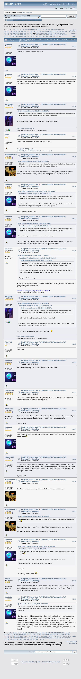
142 (51, 31)
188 (60, 35)
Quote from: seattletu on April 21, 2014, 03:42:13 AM (33, 303)
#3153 (74, 410)
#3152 (74, 392)
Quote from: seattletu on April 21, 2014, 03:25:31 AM (33, 111)
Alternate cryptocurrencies (25, 25)
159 (37, 33)
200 (31, 36)
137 (36, 31)
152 (16, 33)
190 (65, 35)
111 (23, 30)
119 (46, 30)
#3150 (74, 344)
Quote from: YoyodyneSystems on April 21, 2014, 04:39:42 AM (36, 546)
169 (5, 35)
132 (22, 31)
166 (58, 33)
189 (62, 35)
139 (42, 31)
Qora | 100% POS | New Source (27, 149)
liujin (7, 134)
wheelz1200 (9, 409)
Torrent (8, 17)
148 (5, 33)
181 (39, 35)
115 (34, 30)
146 (62, 31)
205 (45, 36)
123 (57, 30)
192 (8, 36)
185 (51, 35)
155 (25, 33)
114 (31, 30)
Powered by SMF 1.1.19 (28, 662)
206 (48, 36)
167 (60, 33)
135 (31, 31)
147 (65, 31)
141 (48, 31)
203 (39, 36)
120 (49, 30)
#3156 (74, 481)
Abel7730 (8, 342)
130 (16, 31)
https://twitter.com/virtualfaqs (25, 128)
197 (22, 36)
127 (8, 31)
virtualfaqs (9, 104)
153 (19, 33)
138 (39, 31)
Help (15, 20)
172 (13, 35)
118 (43, 30)
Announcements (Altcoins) (46, 25)
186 (54, 35)
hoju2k (7, 579)
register (29, 12)
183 (45, 35)
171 (11, 35)
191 (5, 36)
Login (26, 20)
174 (19, 35)
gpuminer (8, 249)
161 (43, 33)
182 (42, 35)
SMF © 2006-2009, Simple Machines (48, 662)
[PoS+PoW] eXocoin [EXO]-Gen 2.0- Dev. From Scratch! (34, 151)
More (38, 20)
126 (5, 31)
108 (14, 30)
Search (20, 20)
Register (32, 20)
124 (60, 30)
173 (16, 35)
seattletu (8, 44)
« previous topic (72, 31)
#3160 (74, 599)
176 (25, 35)
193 (11, 36)
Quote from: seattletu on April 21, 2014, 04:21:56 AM (33, 516)
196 (19, 36)
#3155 (74, 459)
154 (22, 33)
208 (54, 36)
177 (28, 35)
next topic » (73, 33)
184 (48, 35)
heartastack (9, 390)
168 (63, 33)
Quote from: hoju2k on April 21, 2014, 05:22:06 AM (33, 604)
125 (63, 30)
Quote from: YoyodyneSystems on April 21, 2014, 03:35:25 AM (36, 191)
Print (74, 36)
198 (25, 36)
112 (25, 30)
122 (54, 30)
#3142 (74, 76)
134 (28, 31)
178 (31, 35)
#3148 (74, 251)
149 (8, 33)
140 (45, 31)
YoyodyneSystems (12, 155)
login (23, 12)
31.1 (28, 16)
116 (37, 30)
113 (28, 30)
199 (28, 36)
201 (34, 36)
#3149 (74, 298)
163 (49, 33)
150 (11, 33)
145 (60, 31)
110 (20, 30)
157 (31, 33)
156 (28, 33)
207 (51, 36)
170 (8, 35)
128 (11, 31)
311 (58, 36)
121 (51, 30)
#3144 (74, 136)
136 (34, 31)
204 (42, 36)
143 (54, 31)
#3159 (74, 580)
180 (36, 35)
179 (34, 35)
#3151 (74, 362)
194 (13, 36)
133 (25, 31)
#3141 (74, 46)
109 (17, 30)
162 (46, 33)
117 (40, 30)
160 (40, 33)
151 (13, 33)
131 (19, 31)
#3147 (74, 218)
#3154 (74, 429)
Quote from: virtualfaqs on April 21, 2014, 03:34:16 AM (34, 223)
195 (16, 36)
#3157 (74, 511)
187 (57, 35)
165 (55, 33)
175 (22, 35)
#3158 (74, 541)
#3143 (74, 106)
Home (9, 20)
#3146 (74, 186)
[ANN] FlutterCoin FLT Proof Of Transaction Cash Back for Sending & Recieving (39, 25)
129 (13, 31)
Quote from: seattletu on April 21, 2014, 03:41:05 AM (33, 255)
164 (52, 33)
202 (36, 36)
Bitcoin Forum (9, 25)
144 (57, 31)
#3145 (74, 156)
